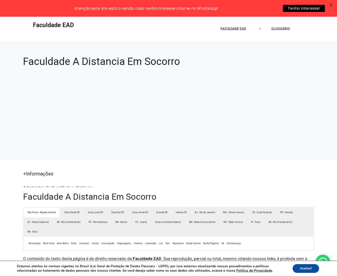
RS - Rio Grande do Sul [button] (69, 206)
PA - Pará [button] (32, 215)
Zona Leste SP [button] (95, 196)
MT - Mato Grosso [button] (233, 206)
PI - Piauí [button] (256, 206)
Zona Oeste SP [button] (140, 196)
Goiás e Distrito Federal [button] (168, 206)
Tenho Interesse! (304, 8)
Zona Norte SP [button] (72, 196)
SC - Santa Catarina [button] (38, 206)
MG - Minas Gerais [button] (233, 196)
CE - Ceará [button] (141, 206)
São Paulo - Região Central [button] (41, 196)
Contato (257, 269)
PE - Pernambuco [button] (98, 206)
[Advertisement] (168, 94)
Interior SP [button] (181, 196)
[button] (323, 262)
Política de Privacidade (202, 269)
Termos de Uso (235, 269)
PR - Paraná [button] (286, 196)
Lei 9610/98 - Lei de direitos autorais (221, 248)
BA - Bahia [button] (121, 206)
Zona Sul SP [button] (117, 196)
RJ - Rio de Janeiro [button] (205, 196)
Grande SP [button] (162, 196)
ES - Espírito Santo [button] (262, 196)
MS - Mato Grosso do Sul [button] (202, 206)
